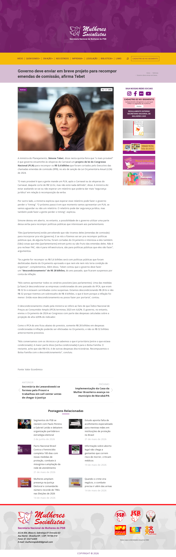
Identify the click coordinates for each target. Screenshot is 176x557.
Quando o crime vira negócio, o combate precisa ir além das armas (98, 482)
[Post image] (24, 424)
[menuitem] (20, 59)
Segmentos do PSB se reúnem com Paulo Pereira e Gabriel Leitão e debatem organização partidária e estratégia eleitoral (48, 427)
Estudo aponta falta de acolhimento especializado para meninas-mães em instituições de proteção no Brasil (99, 427)
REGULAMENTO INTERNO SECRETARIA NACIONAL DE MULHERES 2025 (139, 113)
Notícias (23, 90)
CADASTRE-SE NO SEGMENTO (145, 59)
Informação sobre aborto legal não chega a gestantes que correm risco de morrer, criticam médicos (98, 453)
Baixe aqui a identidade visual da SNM (134, 540)
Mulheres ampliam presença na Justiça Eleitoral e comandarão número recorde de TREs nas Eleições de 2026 (47, 486)
